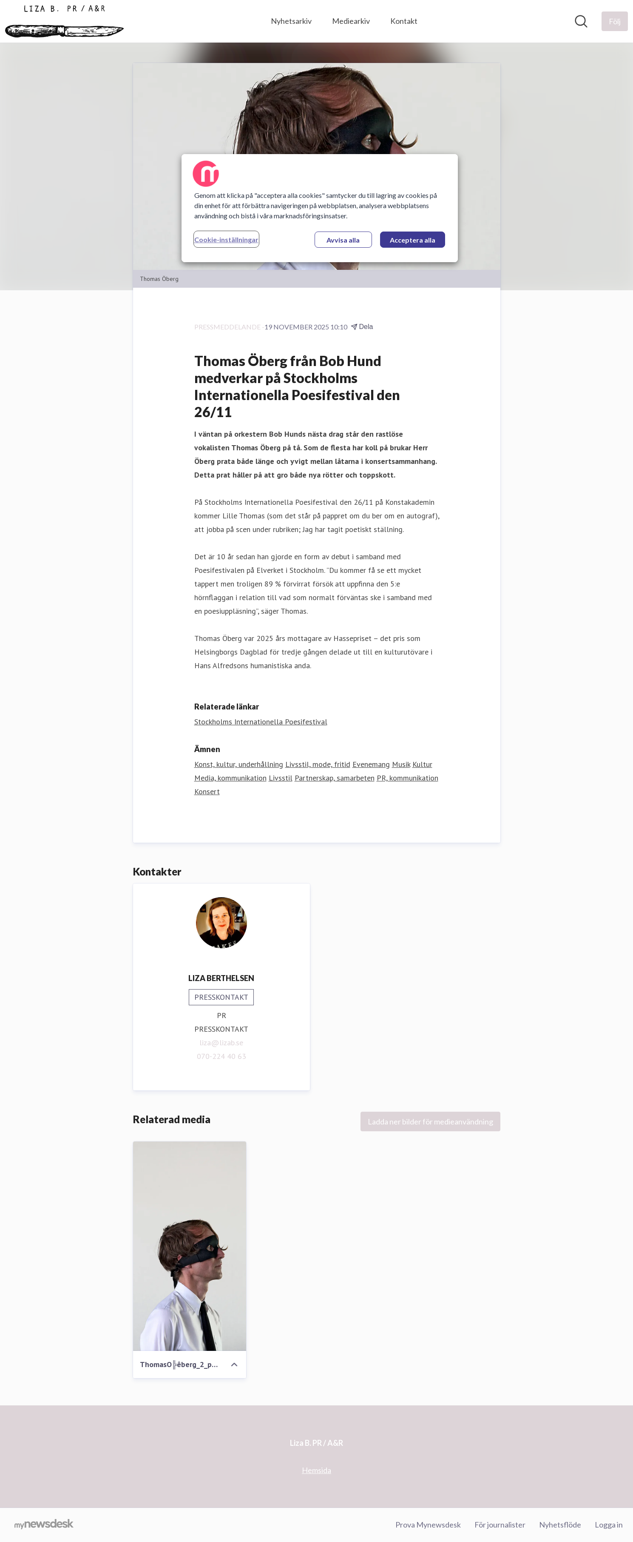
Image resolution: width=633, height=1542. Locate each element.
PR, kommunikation (407, 778)
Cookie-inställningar (226, 239)
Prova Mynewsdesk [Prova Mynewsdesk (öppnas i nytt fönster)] (428, 1524)
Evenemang (371, 764)
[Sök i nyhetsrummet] (581, 21)
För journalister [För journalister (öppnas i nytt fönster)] (499, 1524)
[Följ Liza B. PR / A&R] (615, 21)
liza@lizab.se (221, 1042)
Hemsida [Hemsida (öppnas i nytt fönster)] (316, 1470)
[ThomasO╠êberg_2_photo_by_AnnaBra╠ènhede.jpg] (190, 1246)
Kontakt (403, 21)
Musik (401, 764)
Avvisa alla (343, 240)
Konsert (207, 791)
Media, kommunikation (230, 778)
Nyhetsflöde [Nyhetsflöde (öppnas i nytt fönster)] (560, 1524)
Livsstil (280, 778)
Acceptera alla (412, 240)
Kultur (422, 764)
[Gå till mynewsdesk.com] (44, 1525)
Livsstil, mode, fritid (317, 764)
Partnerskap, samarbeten (335, 778)
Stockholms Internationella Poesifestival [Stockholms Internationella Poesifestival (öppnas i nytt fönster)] (260, 722)
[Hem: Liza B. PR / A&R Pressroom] (64, 21)
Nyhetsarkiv (291, 21)
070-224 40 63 (221, 1056)
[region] (320, 208)
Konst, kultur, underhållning (238, 764)
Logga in (609, 1524)
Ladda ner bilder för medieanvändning (430, 1121)
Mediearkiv (351, 21)
